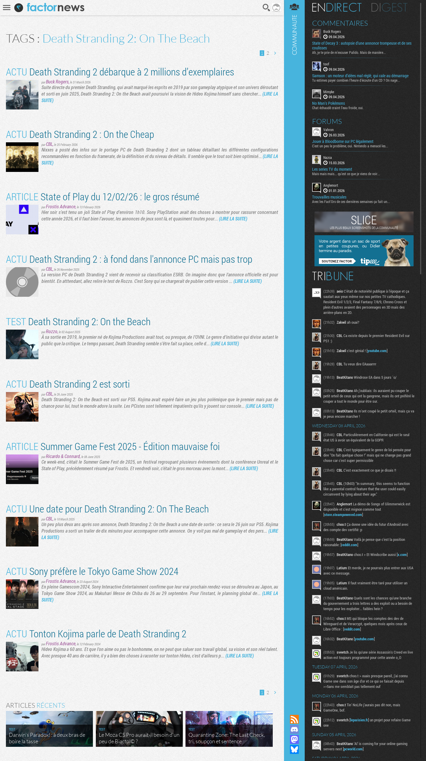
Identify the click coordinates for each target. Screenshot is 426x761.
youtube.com (377, 350)
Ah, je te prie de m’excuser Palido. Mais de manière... (349, 52)
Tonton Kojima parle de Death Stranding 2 (96, 633)
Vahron (328, 129)
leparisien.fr (359, 720)
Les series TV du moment (332, 169)
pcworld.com (353, 749)
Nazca (327, 157)
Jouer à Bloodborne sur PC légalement (342, 141)
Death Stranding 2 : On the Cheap (80, 134)
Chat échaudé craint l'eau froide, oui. (338, 107)
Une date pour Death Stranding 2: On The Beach (107, 508)
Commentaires (340, 23)
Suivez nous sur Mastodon (294, 739)
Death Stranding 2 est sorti (68, 383)
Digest (389, 7)
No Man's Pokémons (328, 103)
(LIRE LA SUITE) (233, 218)
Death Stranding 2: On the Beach (78, 321)
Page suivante (275, 53)
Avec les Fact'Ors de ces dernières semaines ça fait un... (351, 201)
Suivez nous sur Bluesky (294, 749)
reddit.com (349, 544)
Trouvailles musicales (329, 197)
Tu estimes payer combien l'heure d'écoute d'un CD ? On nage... (356, 80)
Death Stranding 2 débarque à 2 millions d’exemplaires (120, 71)
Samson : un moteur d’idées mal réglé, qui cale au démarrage (360, 75)
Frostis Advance (60, 206)
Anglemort (330, 185)
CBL (49, 144)
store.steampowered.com (343, 514)
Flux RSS (294, 719)
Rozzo (51, 331)
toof (326, 64)
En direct (337, 7)
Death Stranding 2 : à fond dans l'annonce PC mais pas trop (129, 258)
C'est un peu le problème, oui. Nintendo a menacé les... (350, 146)
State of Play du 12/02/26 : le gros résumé (102, 196)
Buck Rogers (57, 81)
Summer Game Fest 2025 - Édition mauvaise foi (113, 446)
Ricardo (53, 456)
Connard (72, 456)
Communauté (294, 351)
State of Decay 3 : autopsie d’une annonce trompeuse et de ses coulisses (362, 45)
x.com (402, 554)
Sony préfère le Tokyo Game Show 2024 (92, 571)
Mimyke (328, 91)
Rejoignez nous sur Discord (294, 729)
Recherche (266, 7)
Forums (327, 121)
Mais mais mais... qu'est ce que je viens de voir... (346, 173)
